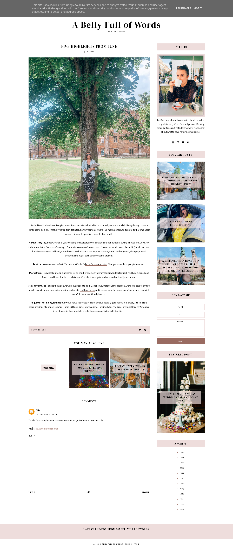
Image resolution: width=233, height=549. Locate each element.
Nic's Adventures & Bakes (45, 428)
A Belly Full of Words (116, 25)
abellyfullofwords (133, 529)
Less (32, 492)
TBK (137, 544)
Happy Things (38, 330)
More (146, 492)
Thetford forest (87, 290)
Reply (32, 436)
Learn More (183, 8)
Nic (38, 410)
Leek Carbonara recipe (96, 264)
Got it (198, 8)
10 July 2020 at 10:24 (46, 414)
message (181, 327)
